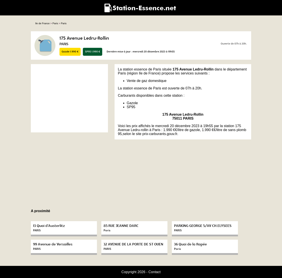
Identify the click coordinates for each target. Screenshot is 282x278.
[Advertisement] (69, 98)
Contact (154, 272)
